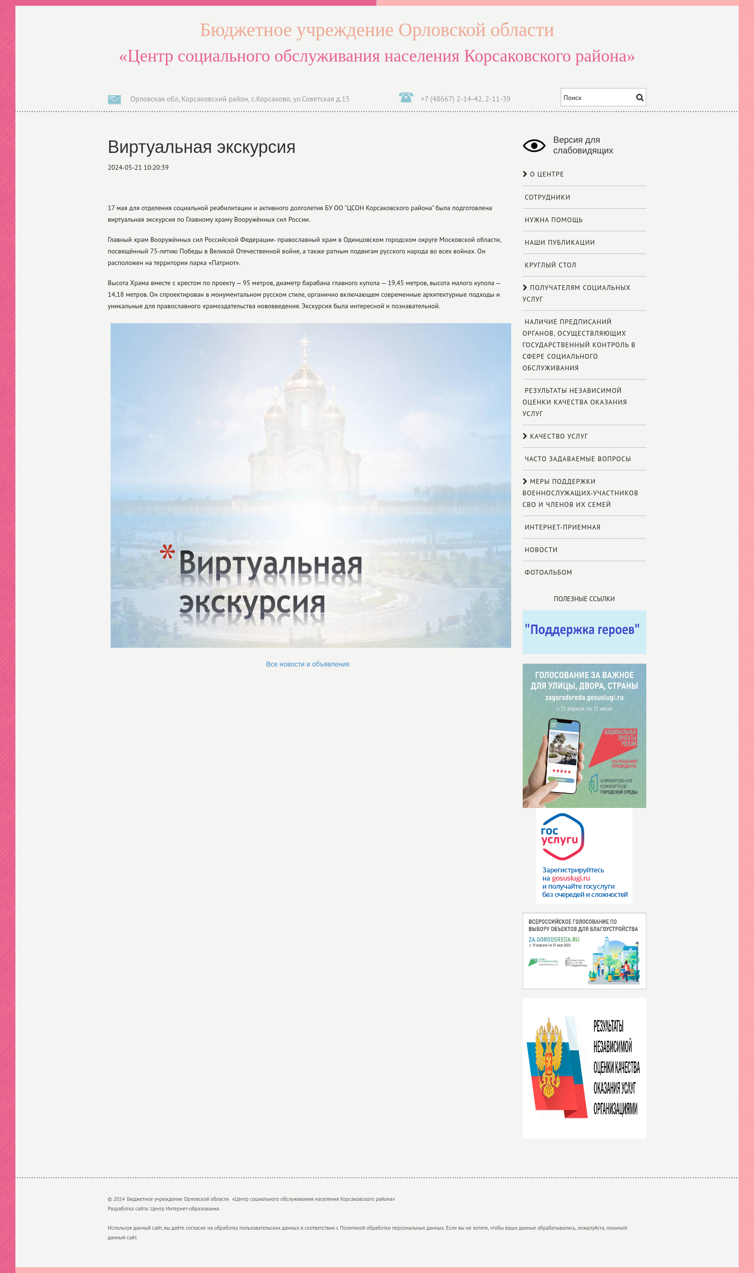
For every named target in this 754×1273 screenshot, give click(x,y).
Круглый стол (550, 265)
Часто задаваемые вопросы (577, 458)
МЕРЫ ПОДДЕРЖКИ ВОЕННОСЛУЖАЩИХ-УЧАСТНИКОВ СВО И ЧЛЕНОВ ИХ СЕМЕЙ (581, 493)
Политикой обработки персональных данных (392, 1227)
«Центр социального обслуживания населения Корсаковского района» (377, 41)
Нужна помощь (553, 219)
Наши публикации (559, 242)
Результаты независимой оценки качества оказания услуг (575, 402)
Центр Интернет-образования (185, 1208)
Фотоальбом (548, 572)
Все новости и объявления (308, 664)
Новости (540, 549)
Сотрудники (547, 197)
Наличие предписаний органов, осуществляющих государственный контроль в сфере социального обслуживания (579, 344)
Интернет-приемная (562, 527)
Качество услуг (555, 436)
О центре (544, 174)
